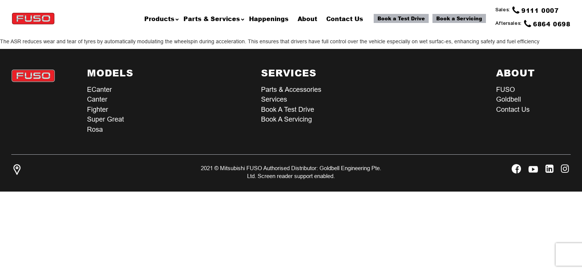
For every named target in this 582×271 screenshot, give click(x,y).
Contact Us (513, 110)
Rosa (95, 130)
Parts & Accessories (291, 89)
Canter (97, 100)
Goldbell (508, 100)
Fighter (97, 110)
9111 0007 (535, 10)
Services (274, 100)
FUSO (505, 89)
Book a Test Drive (401, 18)
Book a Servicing (459, 18)
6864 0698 (547, 23)
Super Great (105, 120)
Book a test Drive (287, 110)
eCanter (99, 89)
